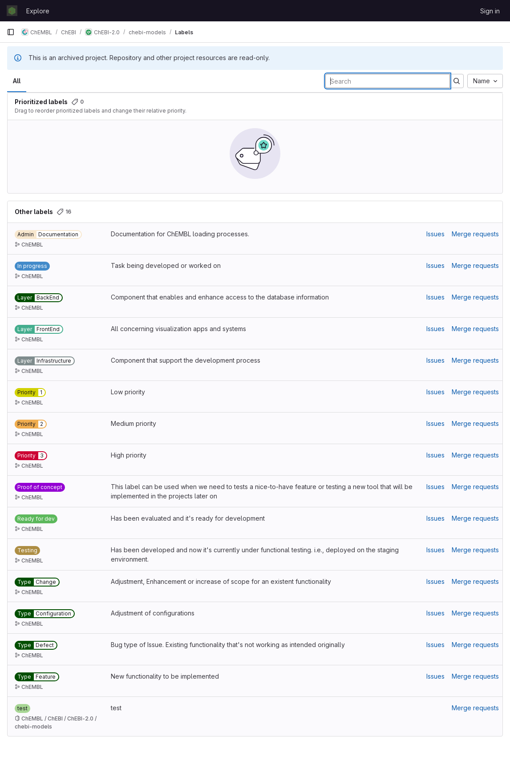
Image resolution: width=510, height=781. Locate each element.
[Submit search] (456, 81)
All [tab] (16, 81)
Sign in (490, 11)
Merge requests (475, 234)
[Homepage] (12, 11)
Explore (37, 11)
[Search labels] (387, 81)
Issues (435, 234)
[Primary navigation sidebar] (11, 32)
